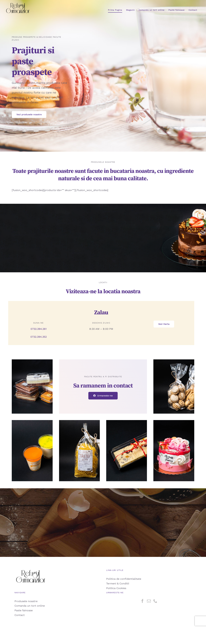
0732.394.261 (39, 328)
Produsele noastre (25, 601)
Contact (19, 615)
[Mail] (149, 601)
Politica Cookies (116, 588)
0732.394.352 (38, 336)
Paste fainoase (23, 610)
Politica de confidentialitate (123, 578)
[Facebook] (142, 601)
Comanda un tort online (29, 605)
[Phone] (155, 601)
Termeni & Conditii (117, 583)
